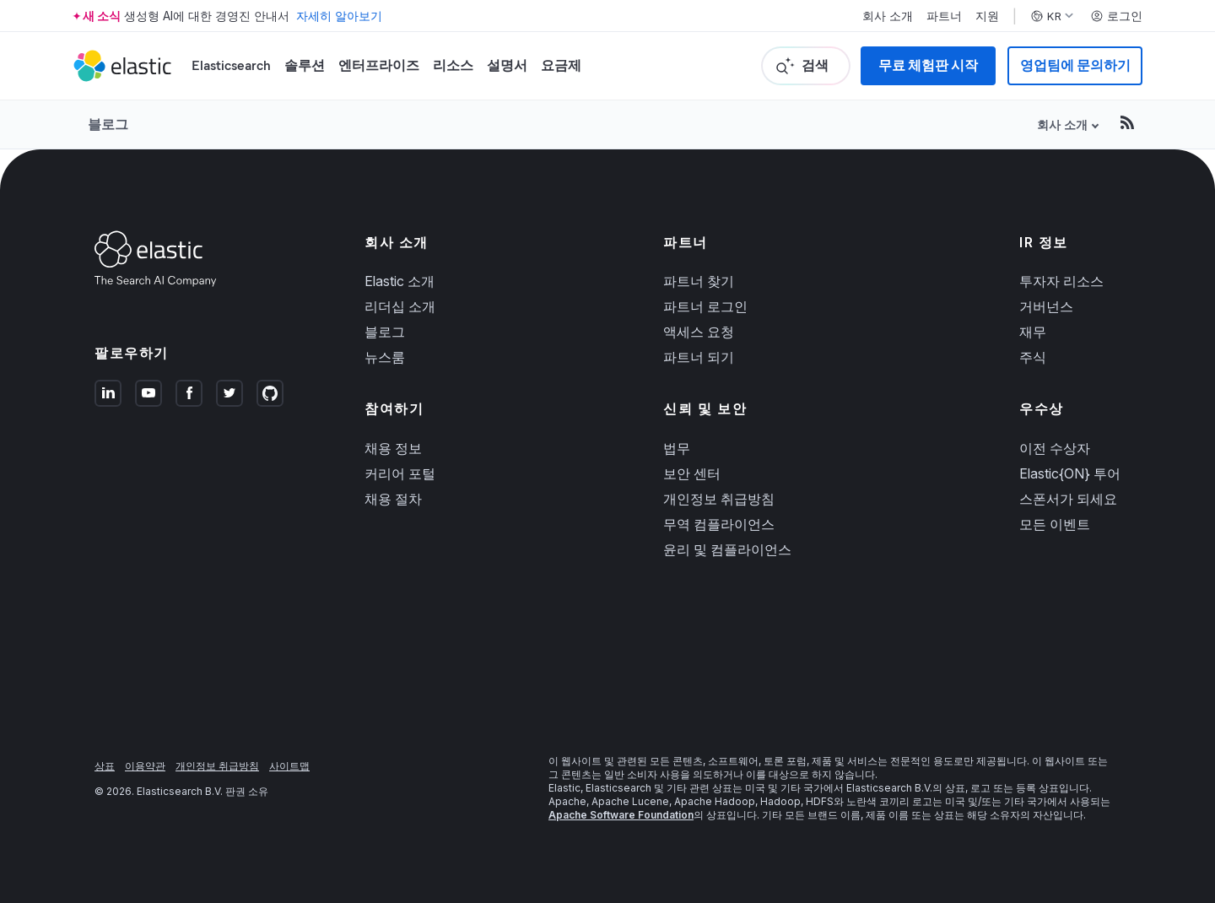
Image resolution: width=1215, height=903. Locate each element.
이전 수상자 (1054, 448)
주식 (1032, 357)
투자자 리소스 (1061, 281)
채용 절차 (393, 498)
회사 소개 (887, 16)
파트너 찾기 (698, 281)
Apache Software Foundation (621, 814)
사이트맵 (289, 766)
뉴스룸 (384, 357)
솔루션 (304, 65)
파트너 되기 (698, 357)
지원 (987, 16)
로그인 (1116, 16)
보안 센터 (692, 473)
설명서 (507, 65)
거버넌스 (1046, 306)
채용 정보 (393, 448)
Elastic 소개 (399, 281)
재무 (1032, 331)
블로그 (108, 124)
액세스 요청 (698, 331)
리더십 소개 (399, 306)
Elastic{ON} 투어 (1069, 473)
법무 (676, 448)
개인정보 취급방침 (719, 498)
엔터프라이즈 (378, 65)
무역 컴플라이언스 (719, 524)
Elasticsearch (231, 65)
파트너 (944, 16)
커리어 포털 (399, 473)
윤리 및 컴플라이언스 (727, 549)
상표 (104, 766)
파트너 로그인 (705, 306)
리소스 (453, 65)
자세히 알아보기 (339, 15)
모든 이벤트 (1054, 524)
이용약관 (145, 766)
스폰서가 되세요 (1068, 498)
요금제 (561, 65)
